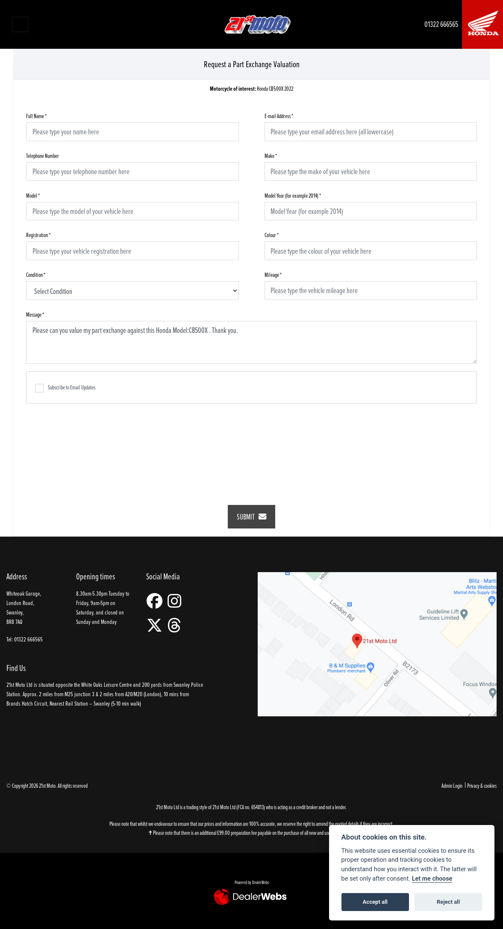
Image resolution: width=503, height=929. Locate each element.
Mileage (273, 274)
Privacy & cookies (482, 785)
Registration (38, 235)
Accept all (375, 902)
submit (251, 516)
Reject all (448, 902)
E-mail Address (279, 116)
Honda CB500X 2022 (251, 88)
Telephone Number (42, 155)
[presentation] (252, 448)
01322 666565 (441, 24)
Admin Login (451, 785)
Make (271, 155)
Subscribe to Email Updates (65, 387)
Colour (272, 235)
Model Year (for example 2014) (293, 195)
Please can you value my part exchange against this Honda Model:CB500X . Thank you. (251, 342)
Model (33, 195)
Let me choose (432, 878)
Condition (35, 274)
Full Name (36, 116)
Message (35, 314)
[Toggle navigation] (20, 24)
